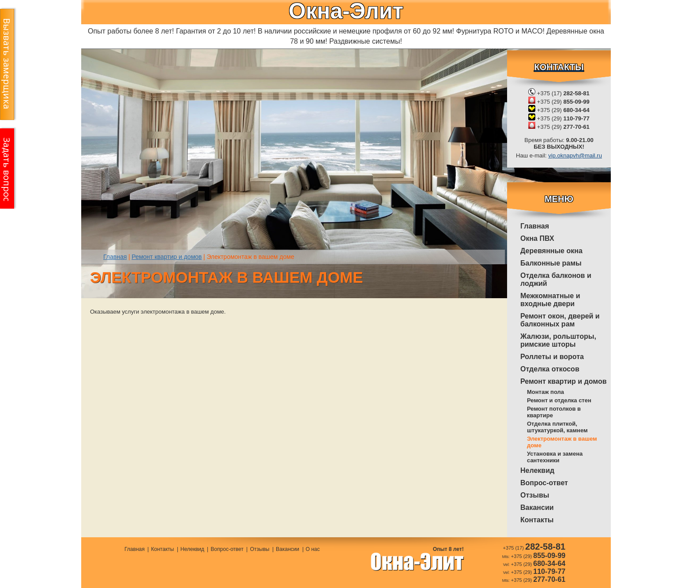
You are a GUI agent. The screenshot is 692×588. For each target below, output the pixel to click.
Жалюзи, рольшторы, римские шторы (558, 340)
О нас (313, 549)
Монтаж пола (545, 392)
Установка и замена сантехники (555, 457)
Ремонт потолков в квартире (554, 412)
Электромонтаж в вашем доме (562, 442)
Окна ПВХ (537, 238)
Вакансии (537, 507)
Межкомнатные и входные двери (550, 299)
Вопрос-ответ (544, 483)
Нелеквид (537, 470)
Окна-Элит (346, 11)
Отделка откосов (549, 369)
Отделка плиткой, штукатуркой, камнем (557, 427)
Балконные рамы (551, 263)
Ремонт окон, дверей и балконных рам (560, 320)
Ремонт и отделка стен (559, 400)
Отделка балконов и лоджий (555, 279)
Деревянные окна (551, 251)
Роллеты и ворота (552, 356)
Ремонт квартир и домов (563, 381)
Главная (534, 226)
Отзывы (534, 495)
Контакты (536, 520)
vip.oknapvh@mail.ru (575, 155)
